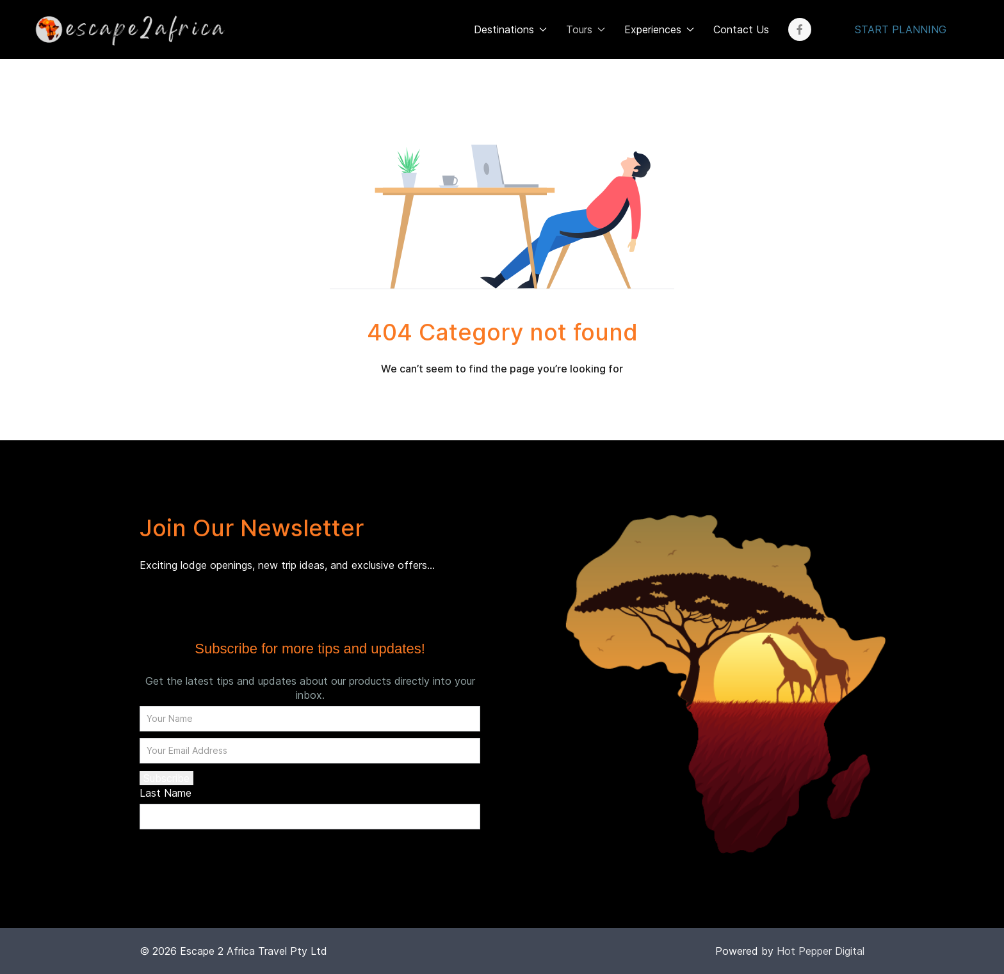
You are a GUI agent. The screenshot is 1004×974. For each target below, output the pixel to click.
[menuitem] (128, 29)
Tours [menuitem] (585, 29)
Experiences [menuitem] (659, 29)
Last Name (165, 792)
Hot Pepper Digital (820, 951)
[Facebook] (799, 29)
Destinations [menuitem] (510, 29)
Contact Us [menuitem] (741, 29)
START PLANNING (900, 29)
